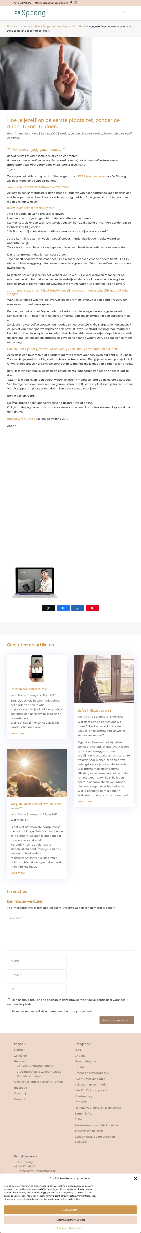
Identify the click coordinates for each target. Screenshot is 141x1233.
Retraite (19, 1061)
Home (11, 26)
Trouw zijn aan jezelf (118, 133)
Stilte (78, 1119)
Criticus (80, 1055)
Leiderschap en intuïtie (67, 26)
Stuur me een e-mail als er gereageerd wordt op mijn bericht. (52, 1011)
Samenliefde (83, 1113)
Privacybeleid (75, 1228)
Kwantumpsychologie (90, 1079)
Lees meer (17, 733)
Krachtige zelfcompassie (92, 1073)
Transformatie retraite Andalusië (97, 1125)
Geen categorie (85, 1061)
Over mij (20, 1093)
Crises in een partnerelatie (28, 689)
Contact (19, 1099)
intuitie (64, 133)
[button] (135, 1178)
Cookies (61, 1228)
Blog (46, 26)
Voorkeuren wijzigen (70, 1219)
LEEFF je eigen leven (90, 176)
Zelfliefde (13, 138)
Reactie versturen (117, 1020)
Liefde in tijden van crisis (94, 710)
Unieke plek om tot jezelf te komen (38, 1081)
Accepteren (70, 1209)
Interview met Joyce (21, 418)
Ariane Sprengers (26, 133)
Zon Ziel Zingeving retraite (35, 1065)
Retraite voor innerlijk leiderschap (98, 1107)
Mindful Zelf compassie (91, 1090)
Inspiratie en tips (29, 26)
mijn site (47, 407)
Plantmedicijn (84, 1096)
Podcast (80, 1102)
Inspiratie (20, 1087)
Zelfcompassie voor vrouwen (95, 1136)
